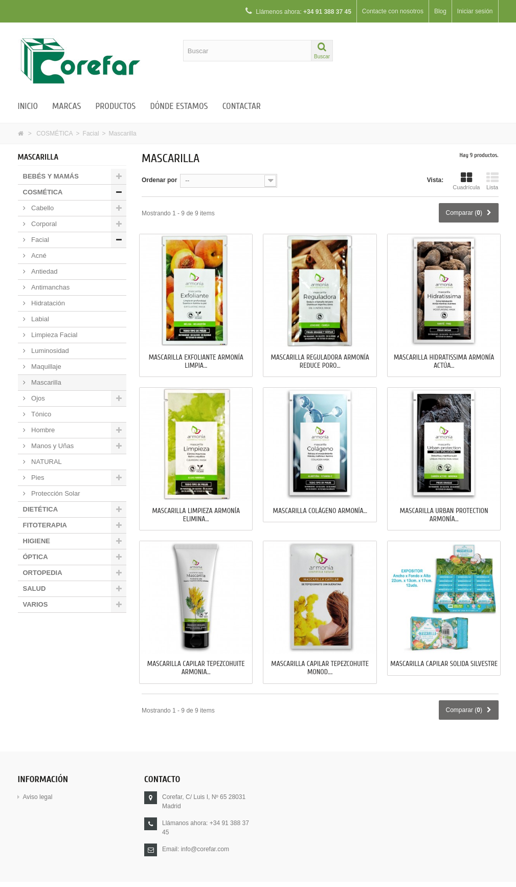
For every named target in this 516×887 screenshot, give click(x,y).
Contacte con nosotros (392, 11)
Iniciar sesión (474, 11)
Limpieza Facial (54, 335)
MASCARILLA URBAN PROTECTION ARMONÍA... (444, 515)
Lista (492, 181)
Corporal (43, 224)
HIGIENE (36, 541)
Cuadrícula (466, 181)
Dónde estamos (179, 106)
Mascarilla (45, 382)
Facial (91, 133)
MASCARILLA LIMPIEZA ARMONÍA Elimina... (196, 515)
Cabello (42, 208)
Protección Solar (55, 493)
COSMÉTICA (54, 133)
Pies (37, 477)
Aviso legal (38, 797)
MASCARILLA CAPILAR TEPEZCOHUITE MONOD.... (320, 668)
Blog (440, 11)
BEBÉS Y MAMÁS (51, 176)
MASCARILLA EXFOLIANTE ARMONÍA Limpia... (196, 361)
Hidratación (47, 303)
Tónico (41, 414)
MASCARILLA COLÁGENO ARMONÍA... (320, 511)
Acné (38, 255)
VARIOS (35, 604)
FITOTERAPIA (45, 525)
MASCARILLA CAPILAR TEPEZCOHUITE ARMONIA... (196, 668)
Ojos (37, 398)
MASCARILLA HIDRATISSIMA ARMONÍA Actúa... (444, 361)
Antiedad (44, 271)
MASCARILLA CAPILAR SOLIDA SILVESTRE (444, 664)
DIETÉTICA (40, 509)
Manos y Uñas (52, 446)
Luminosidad (49, 350)
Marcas (66, 106)
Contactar (241, 106)
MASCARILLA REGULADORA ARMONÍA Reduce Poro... (320, 361)
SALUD (34, 588)
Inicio (28, 106)
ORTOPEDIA (42, 572)
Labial (39, 319)
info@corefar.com (205, 849)
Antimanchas (50, 287)
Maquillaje (45, 366)
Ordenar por (159, 180)
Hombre (42, 430)
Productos (115, 106)
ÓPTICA (35, 557)
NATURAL (46, 461)
